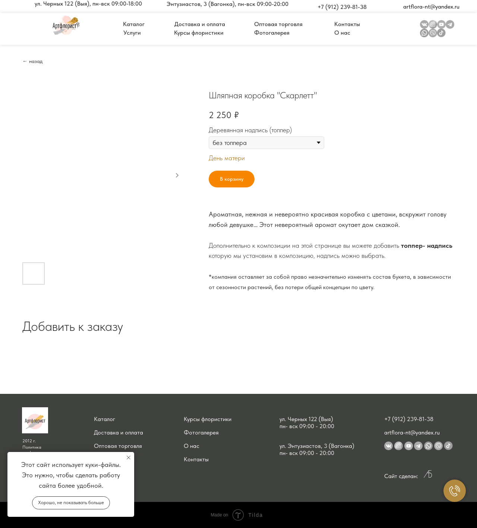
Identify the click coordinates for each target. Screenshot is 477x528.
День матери (227, 158)
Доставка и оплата (118, 432)
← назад (32, 61)
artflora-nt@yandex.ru (412, 432)
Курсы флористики (207, 419)
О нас (191, 445)
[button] (88, 3)
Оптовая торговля (118, 445)
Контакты (196, 459)
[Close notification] (128, 457)
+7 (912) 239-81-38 (408, 419)
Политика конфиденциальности (42, 450)
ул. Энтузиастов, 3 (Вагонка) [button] (316, 445)
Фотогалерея (201, 432)
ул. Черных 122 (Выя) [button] (306, 419)
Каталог (104, 419)
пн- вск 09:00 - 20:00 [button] (306, 426)
